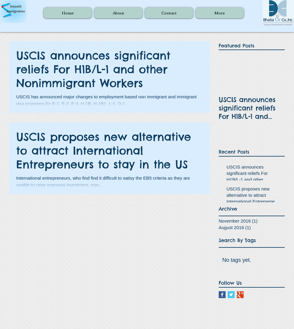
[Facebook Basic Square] (222, 294)
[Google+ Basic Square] (240, 294)
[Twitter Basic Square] (231, 294)
